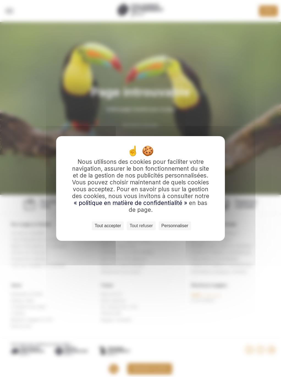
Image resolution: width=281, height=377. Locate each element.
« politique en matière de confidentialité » (131, 202)
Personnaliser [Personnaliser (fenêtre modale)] (174, 225)
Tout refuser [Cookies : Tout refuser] (141, 225)
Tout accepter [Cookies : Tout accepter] (108, 225)
